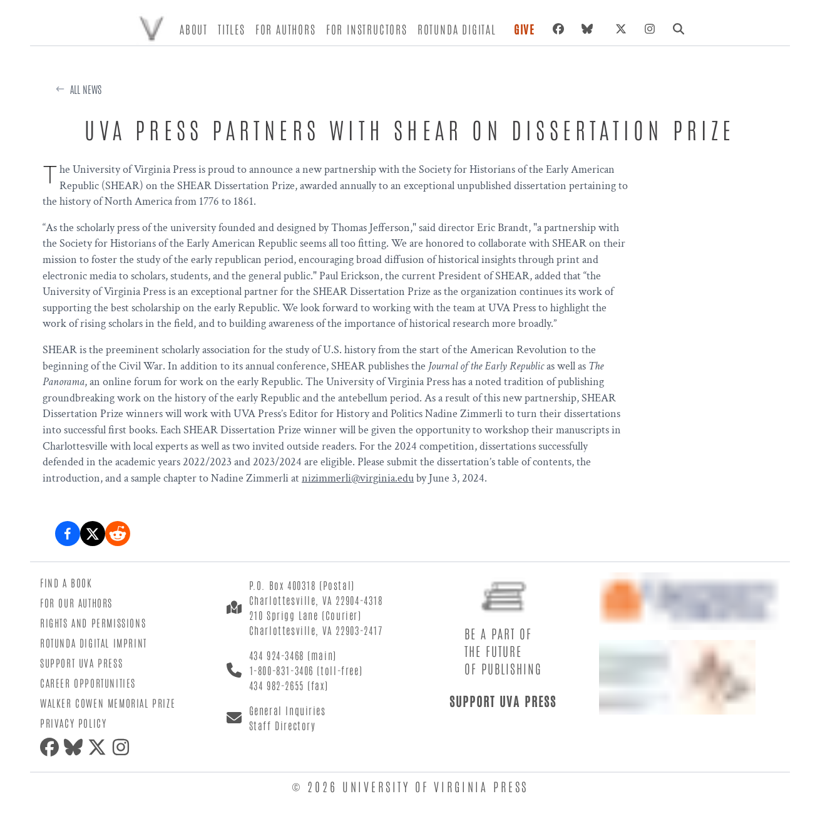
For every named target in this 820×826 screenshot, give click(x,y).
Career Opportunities (88, 682)
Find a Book (66, 582)
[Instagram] (649, 28)
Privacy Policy (73, 722)
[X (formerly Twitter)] (621, 28)
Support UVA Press (81, 662)
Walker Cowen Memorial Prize (107, 702)
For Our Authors (76, 602)
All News (85, 89)
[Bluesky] (590, 28)
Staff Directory (282, 725)
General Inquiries (287, 710)
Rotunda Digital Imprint (93, 642)
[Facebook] (558, 28)
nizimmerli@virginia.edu (358, 478)
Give (524, 28)
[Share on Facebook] (67, 533)
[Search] (678, 28)
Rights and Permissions (93, 622)
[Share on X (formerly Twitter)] (92, 533)
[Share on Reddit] (117, 533)
